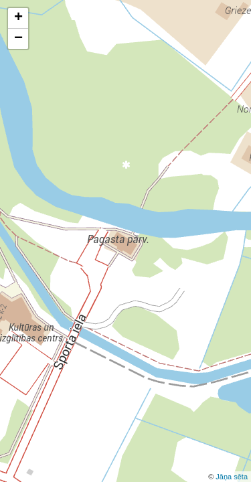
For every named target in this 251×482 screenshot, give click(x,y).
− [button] (18, 39)
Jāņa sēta (232, 477)
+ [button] (18, 18)
